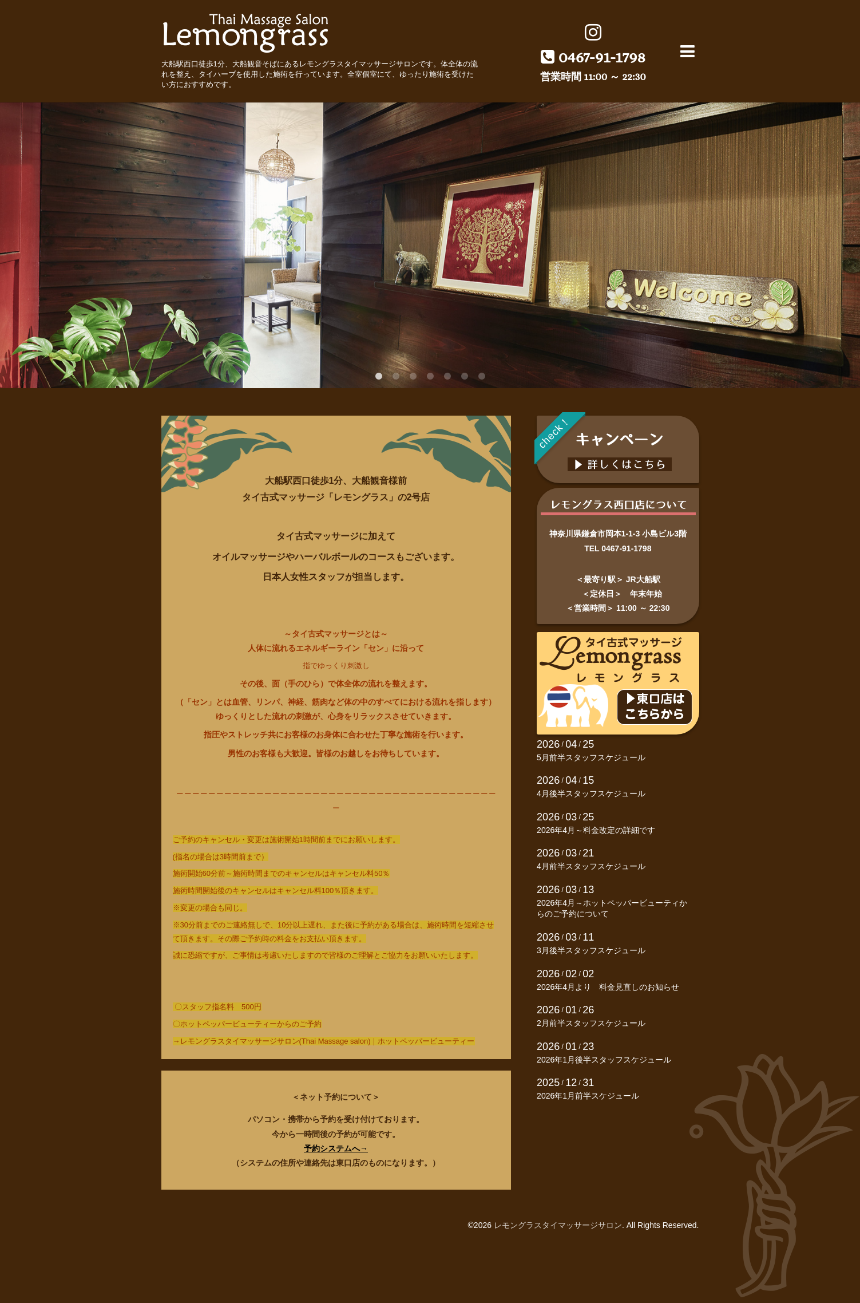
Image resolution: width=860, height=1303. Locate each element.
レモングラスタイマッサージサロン (558, 1225)
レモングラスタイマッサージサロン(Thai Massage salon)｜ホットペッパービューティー (327, 1041)
